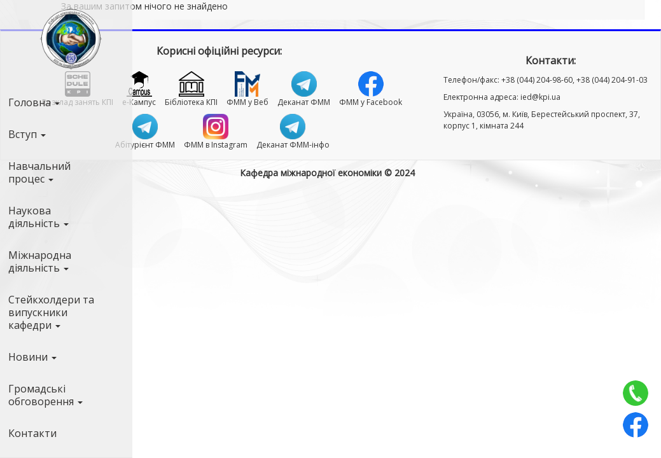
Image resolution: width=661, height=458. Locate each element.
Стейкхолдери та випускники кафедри (51, 312)
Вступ (27, 134)
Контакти (32, 433)
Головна (34, 102)
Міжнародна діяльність (39, 261)
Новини (32, 357)
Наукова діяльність (38, 217)
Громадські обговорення (45, 395)
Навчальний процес (39, 172)
